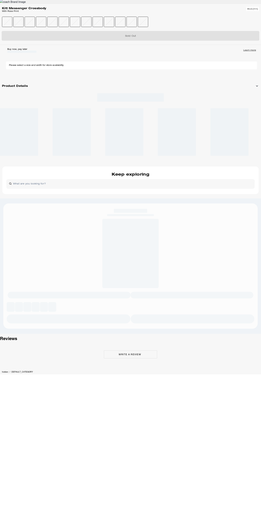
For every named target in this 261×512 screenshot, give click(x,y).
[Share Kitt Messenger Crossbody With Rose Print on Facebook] (212, 136)
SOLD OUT (204, 61)
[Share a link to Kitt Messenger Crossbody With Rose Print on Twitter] (228, 136)
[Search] (209, 15)
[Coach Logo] (130, 15)
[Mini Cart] (238, 14)
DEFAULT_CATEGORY (41, 36)
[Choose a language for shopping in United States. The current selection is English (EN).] (26, 15)
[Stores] (38, 15)
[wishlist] (160, 45)
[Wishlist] (228, 15)
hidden (24, 36)
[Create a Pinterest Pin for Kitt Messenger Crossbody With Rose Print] (220, 136)
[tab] (115, 4)
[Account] (233, 15)
